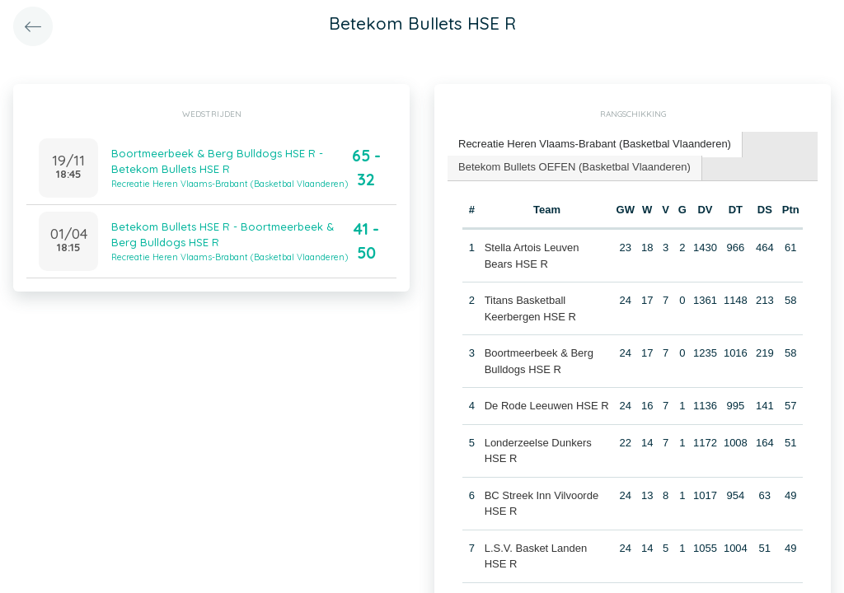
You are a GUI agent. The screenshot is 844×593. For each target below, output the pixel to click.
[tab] (595, 144)
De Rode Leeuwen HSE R (547, 405)
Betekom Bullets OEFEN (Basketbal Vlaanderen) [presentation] (574, 167)
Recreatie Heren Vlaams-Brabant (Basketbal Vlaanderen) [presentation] (594, 144)
